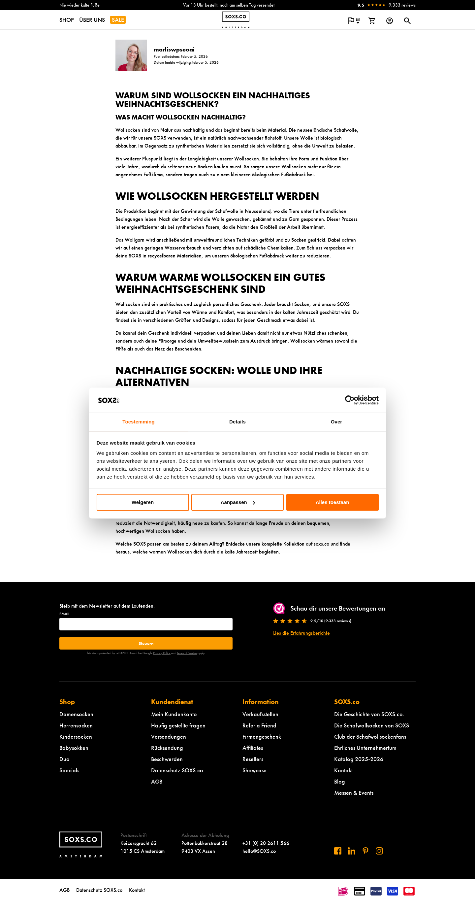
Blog (339, 781)
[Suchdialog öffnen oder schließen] (407, 21)
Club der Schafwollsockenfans (370, 736)
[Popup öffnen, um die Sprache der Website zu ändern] (354, 21)
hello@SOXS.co (259, 851)
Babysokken (73, 748)
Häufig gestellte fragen (178, 725)
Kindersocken (75, 736)
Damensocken (76, 714)
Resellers (252, 759)
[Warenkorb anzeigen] (372, 21)
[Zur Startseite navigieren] (236, 20)
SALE (118, 19)
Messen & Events (353, 792)
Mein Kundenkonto (174, 714)
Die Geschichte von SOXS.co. (369, 714)
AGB (156, 781)
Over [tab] (336, 422)
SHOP (66, 19)
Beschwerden (167, 759)
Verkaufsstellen (260, 714)
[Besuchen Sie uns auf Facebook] (337, 851)
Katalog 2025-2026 (358, 759)
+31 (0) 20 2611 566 (265, 843)
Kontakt (343, 770)
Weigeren (143, 502)
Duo (64, 759)
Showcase (254, 770)
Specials (69, 770)
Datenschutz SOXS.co (177, 770)
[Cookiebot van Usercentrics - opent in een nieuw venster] (350, 400)
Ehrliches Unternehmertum (365, 748)
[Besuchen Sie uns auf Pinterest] (365, 851)
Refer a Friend (259, 725)
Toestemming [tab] (138, 422)
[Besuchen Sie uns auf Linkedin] (351, 851)
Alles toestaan (332, 502)
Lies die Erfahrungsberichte (301, 632)
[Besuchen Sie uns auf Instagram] (379, 851)
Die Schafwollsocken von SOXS (371, 725)
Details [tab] (237, 422)
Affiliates (252, 748)
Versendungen (168, 736)
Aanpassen (238, 502)
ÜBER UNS (92, 19)
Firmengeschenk (261, 736)
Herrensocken (76, 725)
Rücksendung (167, 748)
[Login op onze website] (389, 21)
